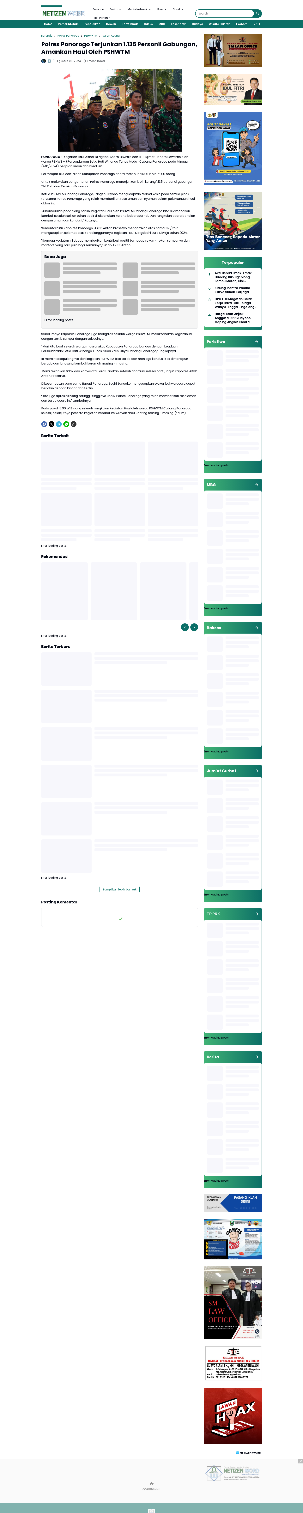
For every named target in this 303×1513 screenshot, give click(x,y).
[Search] (225, 13)
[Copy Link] (73, 424)
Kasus (148, 24)
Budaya (197, 24)
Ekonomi (242, 24)
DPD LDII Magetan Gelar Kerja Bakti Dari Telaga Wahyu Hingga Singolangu (235, 303)
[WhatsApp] (66, 424)
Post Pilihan (102, 18)
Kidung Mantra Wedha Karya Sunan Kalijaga (232, 290)
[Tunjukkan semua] (256, 341)
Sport (179, 9)
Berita (116, 9)
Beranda (98, 9)
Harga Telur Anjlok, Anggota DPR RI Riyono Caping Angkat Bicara (233, 318)
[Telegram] (59, 424)
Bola (162, 9)
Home (48, 24)
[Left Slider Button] (185, 627)
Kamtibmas (130, 24)
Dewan (111, 24)
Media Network (140, 9)
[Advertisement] (151, 1486)
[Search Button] (258, 13)
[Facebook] (44, 424)
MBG (162, 24)
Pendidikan (92, 24)
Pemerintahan (68, 24)
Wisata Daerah (219, 24)
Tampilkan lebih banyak (119, 889)
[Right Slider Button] (258, 24)
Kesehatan (178, 24)
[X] (51, 424)
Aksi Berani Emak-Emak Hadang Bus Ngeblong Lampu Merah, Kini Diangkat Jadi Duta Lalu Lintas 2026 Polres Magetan (237, 277)
